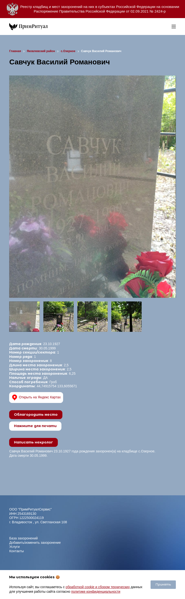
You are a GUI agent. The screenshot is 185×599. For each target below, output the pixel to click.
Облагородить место (36, 414)
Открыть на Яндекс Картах (36, 398)
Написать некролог (33, 442)
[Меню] (174, 26)
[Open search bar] (166, 26)
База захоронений (23, 538)
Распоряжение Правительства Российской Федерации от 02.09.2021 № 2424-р (100, 11)
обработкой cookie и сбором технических (98, 587)
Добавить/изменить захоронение (35, 543)
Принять (163, 584)
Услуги (14, 547)
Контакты (16, 551)
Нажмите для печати (35, 426)
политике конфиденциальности (95, 591)
